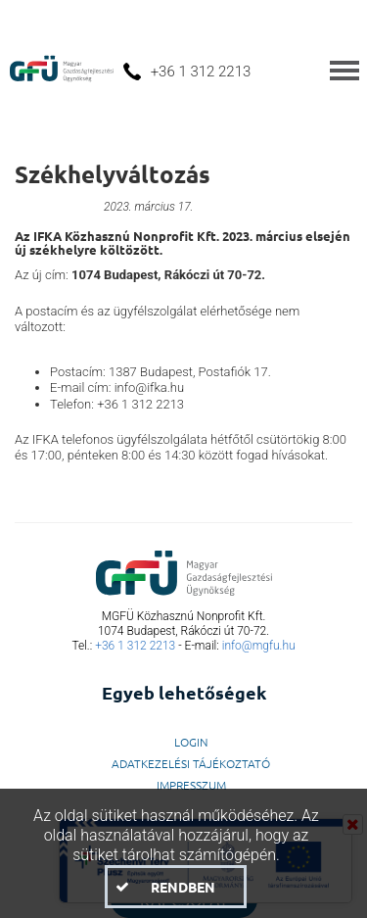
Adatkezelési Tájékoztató (191, 763)
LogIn (191, 741)
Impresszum (191, 785)
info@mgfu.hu (259, 645)
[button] (176, 886)
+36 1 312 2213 (135, 645)
